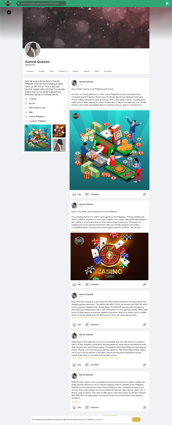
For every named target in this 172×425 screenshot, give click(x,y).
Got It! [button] (136, 420)
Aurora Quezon (86, 82)
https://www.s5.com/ (37, 108)
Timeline (29, 71)
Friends (63, 71)
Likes (51, 71)
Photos (76, 71)
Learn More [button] (99, 420)
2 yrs (81, 84)
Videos (86, 71)
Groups (41, 71)
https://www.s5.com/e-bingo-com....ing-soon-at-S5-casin (94, 318)
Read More (75, 109)
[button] (41, 3)
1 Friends (32, 99)
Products (108, 71)
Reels (96, 71)
